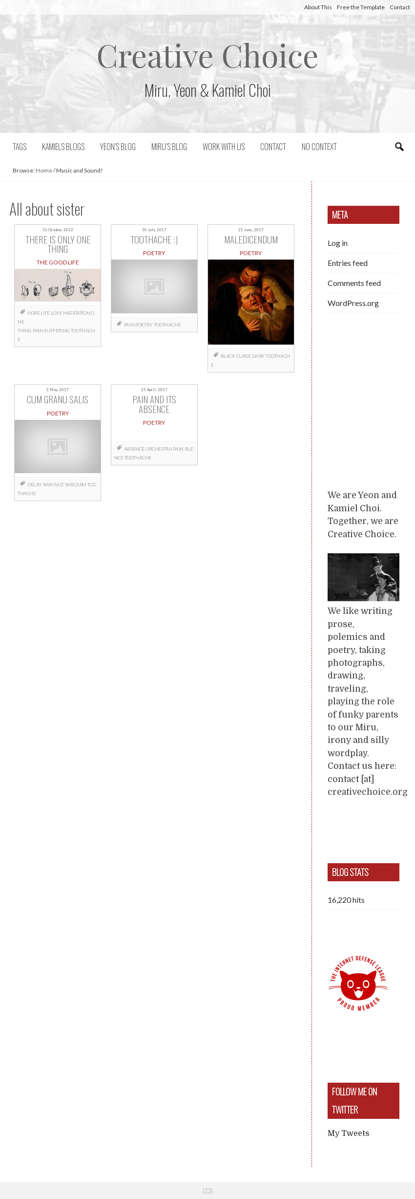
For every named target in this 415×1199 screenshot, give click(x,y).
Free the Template (361, 7)
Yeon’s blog (118, 147)
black (228, 356)
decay (34, 484)
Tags (19, 147)
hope (33, 313)
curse (243, 356)
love (56, 313)
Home (44, 170)
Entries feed (348, 262)
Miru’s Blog (169, 147)
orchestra (158, 449)
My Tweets (348, 1133)
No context (319, 147)
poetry (144, 324)
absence (134, 449)
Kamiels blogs (63, 147)
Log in (338, 242)
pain (38, 330)
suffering (56, 330)
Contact (400, 7)
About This (318, 7)
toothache (167, 324)
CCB (207, 1191)
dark (258, 356)
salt (58, 484)
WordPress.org (353, 302)
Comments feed (354, 282)
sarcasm (75, 484)
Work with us (224, 147)
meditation (76, 313)
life (45, 313)
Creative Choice (208, 54)
